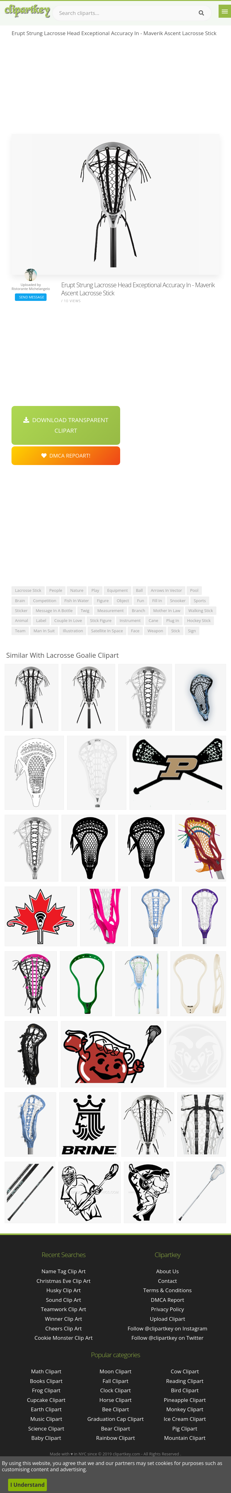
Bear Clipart (115, 1428)
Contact (167, 1280)
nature (76, 590)
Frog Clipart (46, 1390)
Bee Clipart (115, 1409)
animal (21, 620)
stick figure (100, 620)
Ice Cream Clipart (185, 1418)
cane (153, 620)
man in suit (44, 631)
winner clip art (63, 1318)
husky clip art (63, 1290)
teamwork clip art (63, 1309)
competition (44, 600)
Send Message (30, 297)
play (95, 590)
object (123, 600)
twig (85, 610)
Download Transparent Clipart (65, 425)
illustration (73, 631)
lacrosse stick (28, 590)
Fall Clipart (115, 1381)
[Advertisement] (115, 87)
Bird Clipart (185, 1390)
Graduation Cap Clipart (115, 1418)
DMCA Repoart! (65, 455)
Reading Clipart (184, 1381)
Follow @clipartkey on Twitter (167, 1337)
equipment (117, 590)
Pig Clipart (184, 1428)
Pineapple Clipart (185, 1399)
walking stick (200, 610)
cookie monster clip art (63, 1337)
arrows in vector (166, 590)
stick (175, 631)
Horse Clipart (115, 1399)
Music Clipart (46, 1418)
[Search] (201, 13)
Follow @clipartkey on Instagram (167, 1328)
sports (200, 600)
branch (138, 610)
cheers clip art (63, 1328)
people (55, 590)
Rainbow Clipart (115, 1437)
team (20, 631)
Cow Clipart (185, 1371)
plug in (172, 620)
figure (103, 600)
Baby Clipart (46, 1437)
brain (20, 600)
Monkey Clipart (184, 1409)
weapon (155, 631)
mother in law (166, 610)
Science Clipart (46, 1428)
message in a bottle (54, 610)
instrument (130, 620)
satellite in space (107, 631)
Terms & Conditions (167, 1290)
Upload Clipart (167, 1318)
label (41, 620)
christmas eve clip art (64, 1280)
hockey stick (199, 620)
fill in (157, 600)
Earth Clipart (46, 1409)
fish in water (76, 600)
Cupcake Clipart (46, 1399)
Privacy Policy (167, 1309)
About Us (167, 1271)
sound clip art (63, 1299)
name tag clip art (63, 1271)
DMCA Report (167, 1299)
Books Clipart (46, 1381)
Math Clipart (46, 1371)
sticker (21, 610)
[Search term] (132, 13)
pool (194, 590)
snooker (178, 600)
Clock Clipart (115, 1390)
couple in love (68, 620)
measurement (110, 610)
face (135, 631)
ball (139, 590)
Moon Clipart (116, 1371)
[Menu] (225, 11)
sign (192, 631)
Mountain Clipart (185, 1437)
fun (140, 600)
